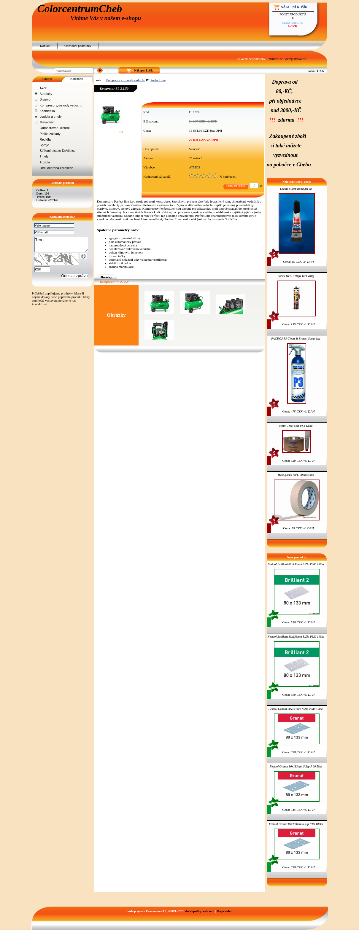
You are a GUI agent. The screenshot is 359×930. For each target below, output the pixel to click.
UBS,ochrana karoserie (57, 168)
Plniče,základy (50, 134)
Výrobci (46, 78)
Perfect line (157, 80)
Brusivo (45, 99)
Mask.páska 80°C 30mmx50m (295, 475)
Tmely (44, 156)
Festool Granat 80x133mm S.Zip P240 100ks (295, 709)
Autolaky (46, 93)
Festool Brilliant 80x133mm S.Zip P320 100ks (296, 636)
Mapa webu (224, 911)
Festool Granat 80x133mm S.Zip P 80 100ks (296, 824)
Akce (43, 88)
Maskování (47, 122)
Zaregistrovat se (295, 58)
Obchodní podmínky (77, 45)
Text (64, 246)
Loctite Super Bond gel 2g (296, 188)
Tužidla (45, 162)
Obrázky (106, 277)
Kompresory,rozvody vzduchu (61, 105)
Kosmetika (47, 111)
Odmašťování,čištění (55, 128)
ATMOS (194, 167)
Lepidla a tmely (51, 116)
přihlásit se (276, 58)
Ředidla (45, 139)
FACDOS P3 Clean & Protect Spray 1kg (295, 338)
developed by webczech (200, 911)
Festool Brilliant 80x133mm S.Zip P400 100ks (296, 564)
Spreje (44, 145)
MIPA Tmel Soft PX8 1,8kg (295, 425)
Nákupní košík (294, 7)
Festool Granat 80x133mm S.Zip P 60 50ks (295, 766)
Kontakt (45, 45)
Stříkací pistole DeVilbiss (58, 150)
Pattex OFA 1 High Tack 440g (295, 276)
